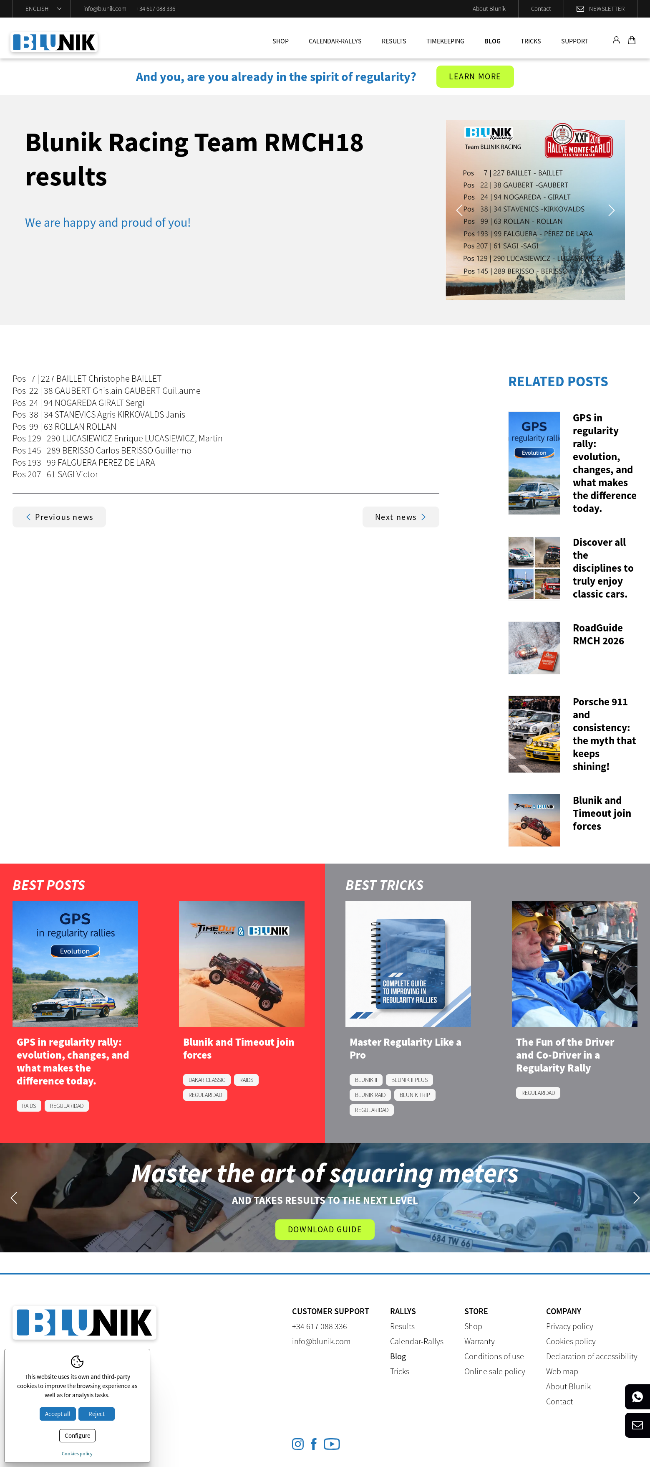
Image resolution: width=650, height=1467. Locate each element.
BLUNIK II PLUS (409, 1080)
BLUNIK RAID (370, 1095)
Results (394, 41)
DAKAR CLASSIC (207, 1080)
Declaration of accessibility (591, 1356)
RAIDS (29, 1106)
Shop (280, 41)
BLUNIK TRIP (415, 1095)
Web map (562, 1371)
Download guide (325, 1229)
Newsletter (607, 9)
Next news (401, 517)
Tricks (531, 41)
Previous (459, 210)
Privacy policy (569, 1326)
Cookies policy (571, 1341)
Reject (96, 1414)
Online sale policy (494, 1371)
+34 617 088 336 (155, 9)
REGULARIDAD (66, 1106)
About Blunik (489, 9)
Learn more (475, 76)
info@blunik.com (104, 9)
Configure (77, 1435)
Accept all (58, 1414)
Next (611, 210)
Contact (541, 9)
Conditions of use (494, 1356)
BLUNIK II (366, 1080)
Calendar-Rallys (335, 41)
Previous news (59, 517)
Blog (492, 41)
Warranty (479, 1341)
